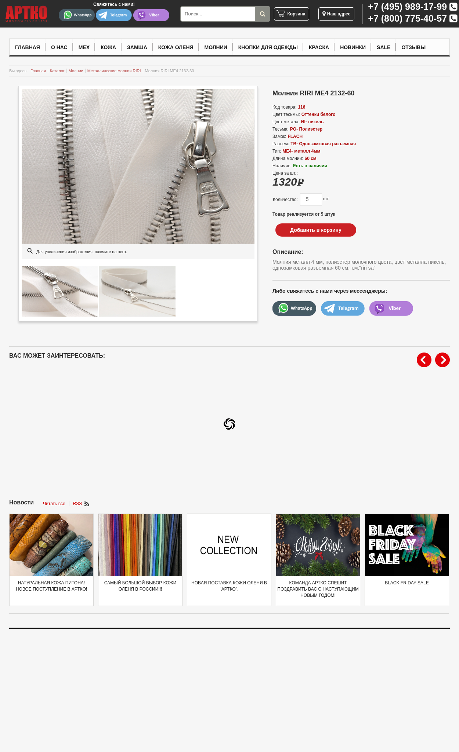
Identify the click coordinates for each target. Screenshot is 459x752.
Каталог (57, 71)
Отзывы (413, 47)
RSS (77, 503)
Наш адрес (336, 14)
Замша (137, 47)
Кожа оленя (176, 47)
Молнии (216, 47)
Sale (383, 47)
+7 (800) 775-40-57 (407, 18)
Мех (84, 47)
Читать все (54, 503)
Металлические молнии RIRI (114, 71)
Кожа (108, 47)
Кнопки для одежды (268, 47)
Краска (319, 47)
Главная (27, 47)
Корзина (296, 14)
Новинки (353, 47)
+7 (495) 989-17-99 (407, 6)
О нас (59, 47)
